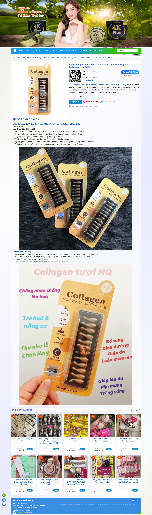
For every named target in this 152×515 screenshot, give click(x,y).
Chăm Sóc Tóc (85, 51)
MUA (29, 449)
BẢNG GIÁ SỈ (34, 119)
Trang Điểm (57, 51)
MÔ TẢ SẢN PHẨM (20, 119)
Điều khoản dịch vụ (121, 505)
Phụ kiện (99, 51)
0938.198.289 (92, 101)
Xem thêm (135, 410)
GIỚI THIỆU (135, 500)
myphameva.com (24, 510)
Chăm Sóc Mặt (25, 51)
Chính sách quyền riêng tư (104, 505)
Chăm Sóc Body (42, 51)
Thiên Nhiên (70, 51)
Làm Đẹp (25, 58)
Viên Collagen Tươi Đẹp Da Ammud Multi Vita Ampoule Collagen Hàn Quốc (99, 65)
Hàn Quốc (93, 77)
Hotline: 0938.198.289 (37, 505)
